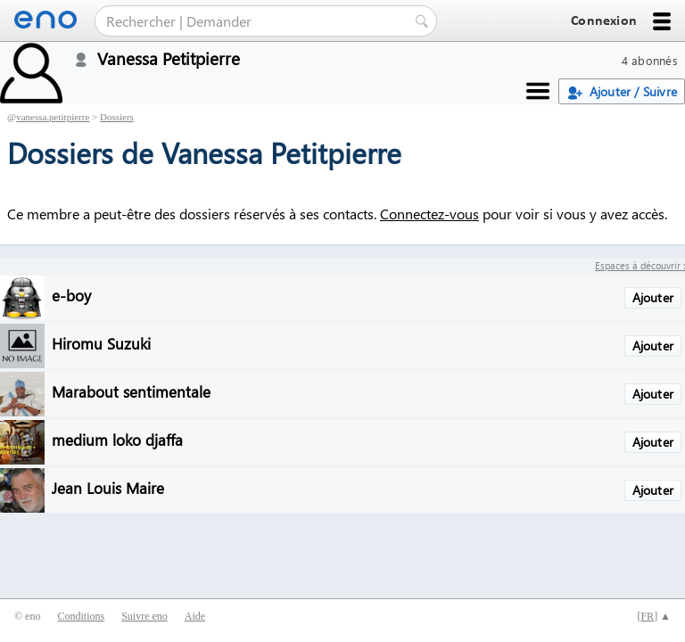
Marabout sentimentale (131, 391)
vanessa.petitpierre (52, 116)
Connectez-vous (429, 213)
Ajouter (652, 297)
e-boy (71, 294)
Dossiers (117, 116)
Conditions (80, 616)
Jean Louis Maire (108, 487)
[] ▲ (654, 616)
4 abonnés (650, 60)
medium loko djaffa (117, 439)
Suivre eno (144, 616)
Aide (195, 616)
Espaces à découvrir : (640, 265)
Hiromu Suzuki (101, 343)
